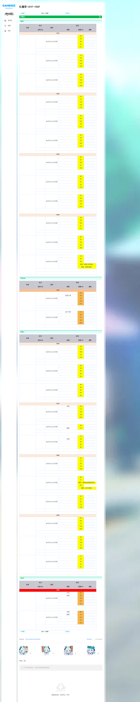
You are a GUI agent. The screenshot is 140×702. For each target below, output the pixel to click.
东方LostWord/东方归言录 (32, 639)
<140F (22, 13)
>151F (67, 13)
